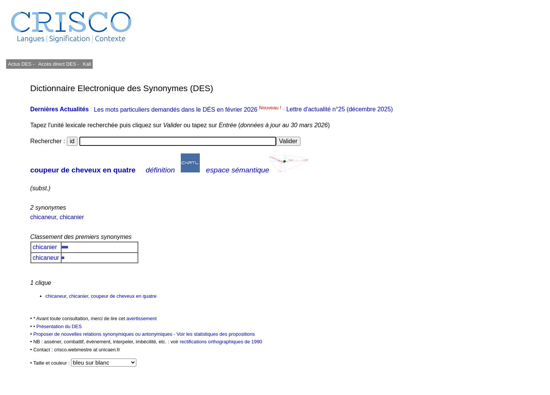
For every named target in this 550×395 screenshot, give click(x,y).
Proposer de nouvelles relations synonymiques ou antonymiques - (105, 334)
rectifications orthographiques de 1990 (221, 341)
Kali (87, 64)
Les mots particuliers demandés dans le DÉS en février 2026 (188, 109)
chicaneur (43, 217)
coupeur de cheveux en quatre (83, 170)
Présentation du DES (59, 326)
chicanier (72, 217)
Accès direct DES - (58, 64)
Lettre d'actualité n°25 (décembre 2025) (339, 109)
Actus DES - (21, 64)
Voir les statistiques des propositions (216, 334)
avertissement (141, 318)
